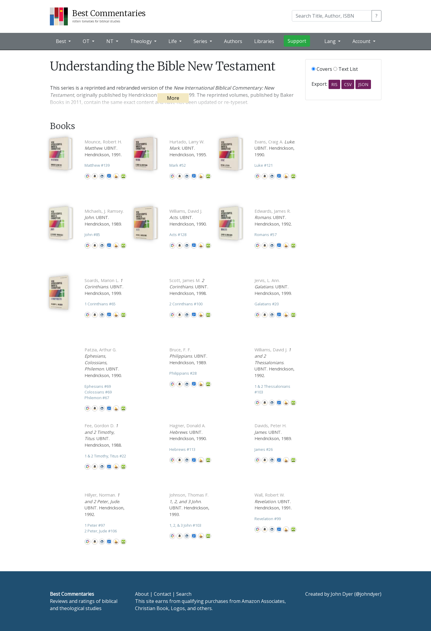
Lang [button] (330, 41)
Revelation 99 (267, 518)
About (142, 594)
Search (183, 594)
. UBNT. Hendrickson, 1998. (188, 287)
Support (297, 41)
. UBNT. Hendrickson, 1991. (103, 148)
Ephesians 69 (98, 386)
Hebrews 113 (182, 449)
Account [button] (362, 41)
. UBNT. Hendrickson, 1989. (104, 217)
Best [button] (61, 41)
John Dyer (342, 594)
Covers (322, 69)
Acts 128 (177, 234)
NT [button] (110, 41)
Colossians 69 (98, 392)
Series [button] (201, 41)
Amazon (95, 176)
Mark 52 (177, 165)
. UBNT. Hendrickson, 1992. (273, 217)
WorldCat (88, 176)
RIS (334, 84)
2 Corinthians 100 (186, 304)
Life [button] (173, 41)
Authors (233, 41)
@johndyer (368, 594)
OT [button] (87, 41)
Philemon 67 (97, 397)
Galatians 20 (266, 304)
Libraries (264, 41)
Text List (345, 69)
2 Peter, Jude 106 (101, 531)
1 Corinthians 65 (100, 304)
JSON (363, 84)
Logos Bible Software (109, 176)
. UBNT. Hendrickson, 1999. (104, 287)
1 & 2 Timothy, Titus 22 (105, 456)
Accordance (116, 176)
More (173, 98)
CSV (348, 84)
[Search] (332, 16)
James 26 (263, 449)
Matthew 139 (97, 165)
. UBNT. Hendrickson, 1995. (188, 148)
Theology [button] (141, 41)
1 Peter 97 (95, 525)
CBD (102, 176)
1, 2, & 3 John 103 (185, 525)
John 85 (92, 234)
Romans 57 (265, 234)
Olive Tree (123, 176)
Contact (162, 594)
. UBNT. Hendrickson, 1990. (274, 148)
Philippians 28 (183, 373)
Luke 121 (263, 165)
